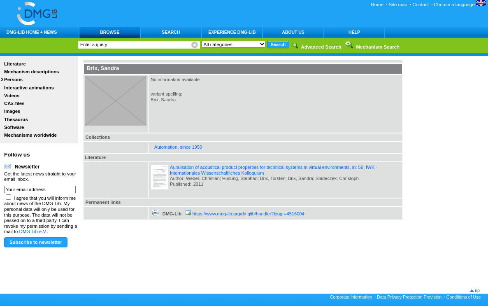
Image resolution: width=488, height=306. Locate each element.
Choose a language (460, 4)
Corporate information (351, 296)
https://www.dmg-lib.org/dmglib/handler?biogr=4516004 (248, 213)
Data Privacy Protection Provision (409, 296)
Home (377, 4)
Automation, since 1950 (178, 147)
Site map (398, 4)
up (477, 290)
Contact (420, 4)
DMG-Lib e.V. (33, 231)
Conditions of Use (463, 296)
